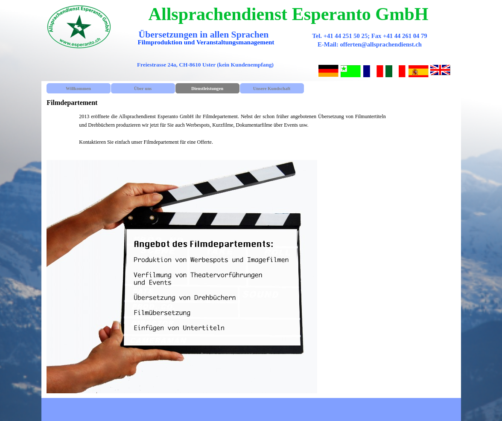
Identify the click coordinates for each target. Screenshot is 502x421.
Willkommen (78, 88)
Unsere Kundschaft (272, 88)
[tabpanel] (232, 133)
